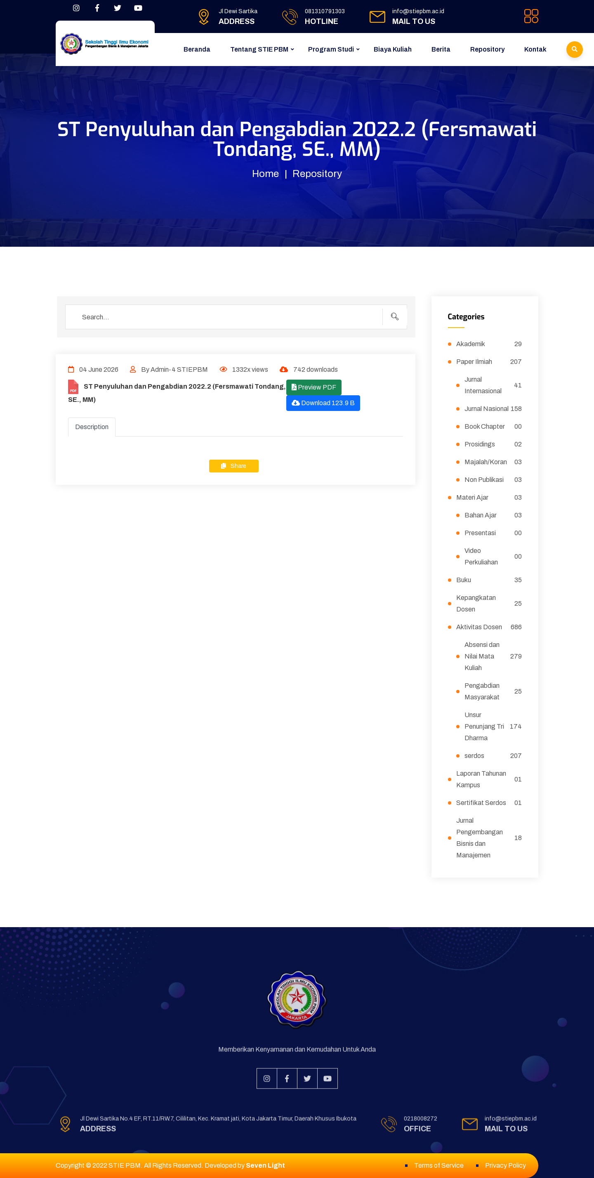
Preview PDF (314, 387)
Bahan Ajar (493, 515)
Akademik (489, 344)
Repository (487, 49)
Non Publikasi (493, 480)
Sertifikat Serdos (489, 803)
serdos (493, 756)
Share (233, 466)
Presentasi (493, 533)
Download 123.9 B (323, 402)
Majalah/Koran (493, 462)
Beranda (197, 49)
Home (265, 173)
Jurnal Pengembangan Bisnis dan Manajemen (489, 838)
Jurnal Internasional (493, 385)
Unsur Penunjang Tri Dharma (493, 726)
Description (91, 426)
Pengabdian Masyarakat (493, 691)
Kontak (535, 49)
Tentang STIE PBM (259, 49)
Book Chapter (493, 426)
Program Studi (331, 49)
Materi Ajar (489, 497)
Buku (489, 580)
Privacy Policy (505, 1165)
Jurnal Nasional (493, 409)
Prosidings (493, 444)
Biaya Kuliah (393, 49)
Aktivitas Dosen (489, 627)
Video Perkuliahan (493, 556)
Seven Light (265, 1165)
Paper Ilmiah (489, 362)
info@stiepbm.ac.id (418, 11)
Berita (440, 49)
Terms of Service (439, 1165)
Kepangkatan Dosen (489, 603)
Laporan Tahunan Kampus (489, 779)
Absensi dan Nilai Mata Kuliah (493, 656)
